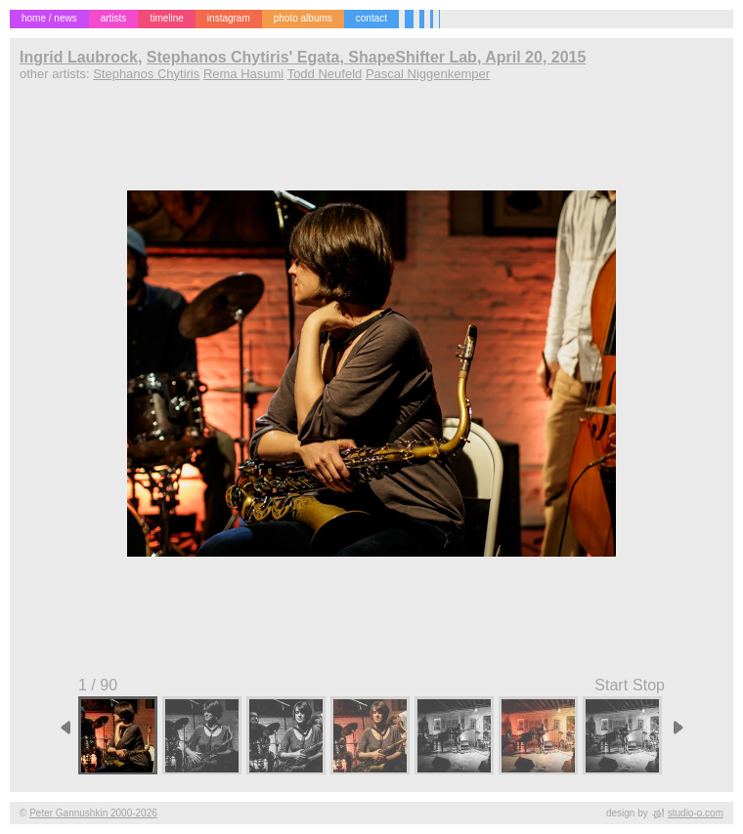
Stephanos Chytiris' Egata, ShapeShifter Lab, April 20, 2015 (367, 57)
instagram (228, 18)
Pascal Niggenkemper (428, 73)
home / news (49, 18)
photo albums (303, 18)
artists (114, 18)
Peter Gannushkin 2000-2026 (93, 813)
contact (371, 18)
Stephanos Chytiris (146, 73)
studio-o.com (695, 813)
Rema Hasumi (243, 73)
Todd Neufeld (325, 73)
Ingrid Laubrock (79, 57)
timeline (166, 18)
